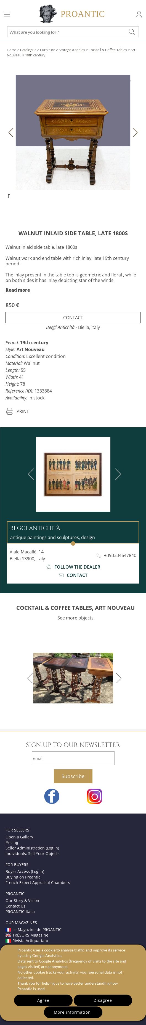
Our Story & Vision (22, 900)
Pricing (12, 842)
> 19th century (33, 55)
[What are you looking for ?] (131, 32)
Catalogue (28, 49)
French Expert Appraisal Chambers (38, 882)
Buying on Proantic (23, 877)
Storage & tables (72, 49)
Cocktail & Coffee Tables (108, 49)
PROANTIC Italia (20, 911)
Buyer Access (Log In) (25, 871)
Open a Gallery (19, 837)
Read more (18, 290)
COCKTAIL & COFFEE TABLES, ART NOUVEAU (75, 607)
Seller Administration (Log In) (32, 848)
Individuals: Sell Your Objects (33, 853)
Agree (43, 1000)
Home (12, 49)
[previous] (32, 474)
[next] (117, 474)
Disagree (103, 1000)
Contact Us (15, 906)
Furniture (47, 49)
